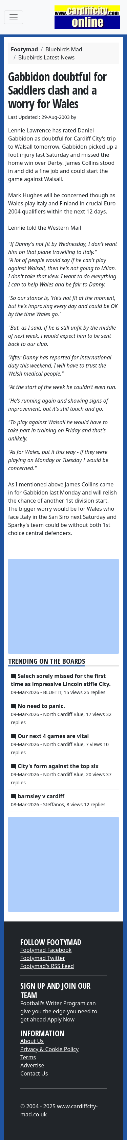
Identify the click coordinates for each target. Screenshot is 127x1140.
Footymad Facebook (45, 950)
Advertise (32, 1065)
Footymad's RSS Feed (47, 966)
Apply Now (61, 1019)
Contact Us (34, 1073)
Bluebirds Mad (63, 49)
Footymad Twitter (42, 958)
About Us (32, 1041)
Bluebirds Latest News (46, 57)
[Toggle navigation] (13, 17)
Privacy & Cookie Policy (49, 1049)
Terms (28, 1057)
